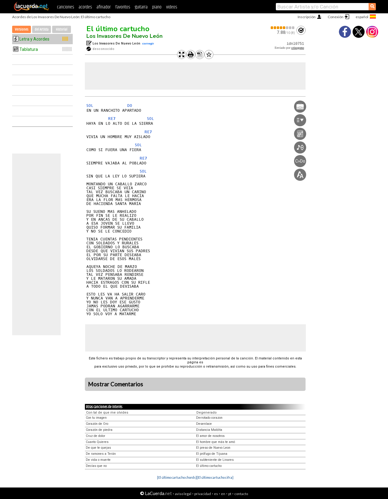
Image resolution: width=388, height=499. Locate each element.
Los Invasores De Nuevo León (124, 36)
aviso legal (183, 494)
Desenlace (204, 424)
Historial (61, 29)
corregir (148, 43)
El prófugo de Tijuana (211, 454)
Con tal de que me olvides (107, 413)
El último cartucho (117, 29)
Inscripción (307, 17)
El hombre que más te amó (215, 442)
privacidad (202, 494)
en (223, 494)
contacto (241, 494)
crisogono (297, 47)
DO (129, 105)
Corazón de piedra (99, 430)
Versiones (21, 29)
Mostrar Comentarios (115, 384)
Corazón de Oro (97, 424)
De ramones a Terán (101, 454)
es (216, 494)
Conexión (335, 17)
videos (171, 7)
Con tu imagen (96, 418)
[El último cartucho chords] (177, 477)
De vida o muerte (98, 460)
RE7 (111, 118)
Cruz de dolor (95, 436)
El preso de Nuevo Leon (213, 448)
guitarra (141, 7)
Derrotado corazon (209, 418)
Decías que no (96, 466)
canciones (65, 7)
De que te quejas (98, 448)
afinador (103, 7)
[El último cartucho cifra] (215, 477)
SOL (89, 105)
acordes (85, 7)
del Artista (41, 29)
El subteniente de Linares (215, 460)
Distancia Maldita (209, 430)
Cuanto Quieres (97, 442)
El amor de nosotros (210, 436)
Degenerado (206, 413)
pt (229, 494)
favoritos (122, 7)
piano (157, 7)
